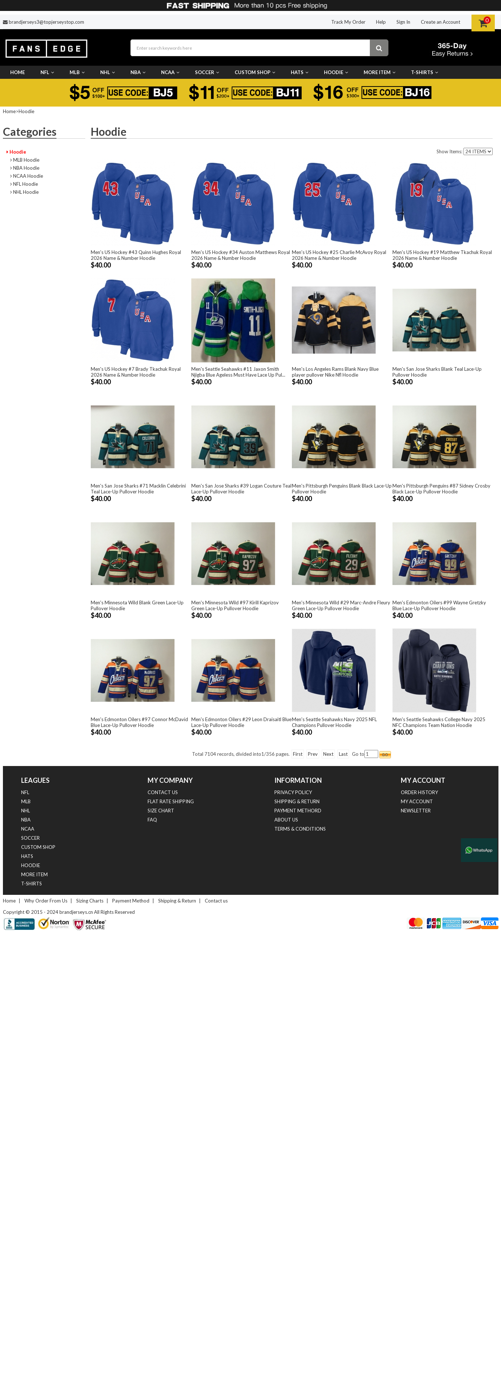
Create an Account (440, 22)
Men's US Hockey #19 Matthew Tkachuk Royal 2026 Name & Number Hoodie (442, 255)
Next (328, 754)
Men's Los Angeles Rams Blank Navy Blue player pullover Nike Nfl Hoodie (335, 372)
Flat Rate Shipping (171, 801)
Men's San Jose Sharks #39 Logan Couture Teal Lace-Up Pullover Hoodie (241, 488)
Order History (419, 792)
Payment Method (130, 901)
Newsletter (416, 810)
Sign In (403, 22)
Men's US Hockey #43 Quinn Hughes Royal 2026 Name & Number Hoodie (136, 255)
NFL (47, 72)
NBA (137, 72)
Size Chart (161, 810)
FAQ (152, 820)
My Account (417, 801)
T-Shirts (424, 72)
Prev (313, 754)
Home (17, 72)
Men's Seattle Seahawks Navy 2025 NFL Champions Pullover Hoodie (334, 722)
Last (343, 754)
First (297, 754)
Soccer (207, 72)
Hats (299, 72)
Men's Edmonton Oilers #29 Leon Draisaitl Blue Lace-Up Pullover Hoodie (241, 722)
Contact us (163, 792)
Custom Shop (255, 72)
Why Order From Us (45, 901)
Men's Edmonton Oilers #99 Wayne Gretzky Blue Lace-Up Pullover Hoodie (439, 605)
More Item (379, 72)
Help (381, 22)
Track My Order (348, 22)
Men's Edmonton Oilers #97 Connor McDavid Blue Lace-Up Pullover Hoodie (139, 722)
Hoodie (336, 72)
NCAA (170, 72)
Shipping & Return (297, 801)
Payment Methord (297, 810)
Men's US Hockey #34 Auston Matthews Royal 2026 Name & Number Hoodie (240, 255)
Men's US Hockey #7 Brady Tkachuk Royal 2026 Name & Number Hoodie (136, 372)
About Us (286, 820)
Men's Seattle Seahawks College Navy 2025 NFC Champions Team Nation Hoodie (438, 722)
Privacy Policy (293, 792)
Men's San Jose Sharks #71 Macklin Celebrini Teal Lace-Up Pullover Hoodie (138, 488)
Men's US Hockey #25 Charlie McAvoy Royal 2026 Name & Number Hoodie (339, 255)
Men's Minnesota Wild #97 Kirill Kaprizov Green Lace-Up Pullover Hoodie (235, 605)
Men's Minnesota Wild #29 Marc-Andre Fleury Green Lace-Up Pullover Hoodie (341, 605)
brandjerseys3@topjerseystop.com (46, 22)
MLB (77, 72)
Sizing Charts (89, 901)
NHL (107, 72)
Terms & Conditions (300, 829)
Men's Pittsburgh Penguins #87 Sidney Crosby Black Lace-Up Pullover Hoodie (441, 488)
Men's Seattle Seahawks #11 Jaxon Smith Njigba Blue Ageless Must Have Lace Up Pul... (238, 372)
